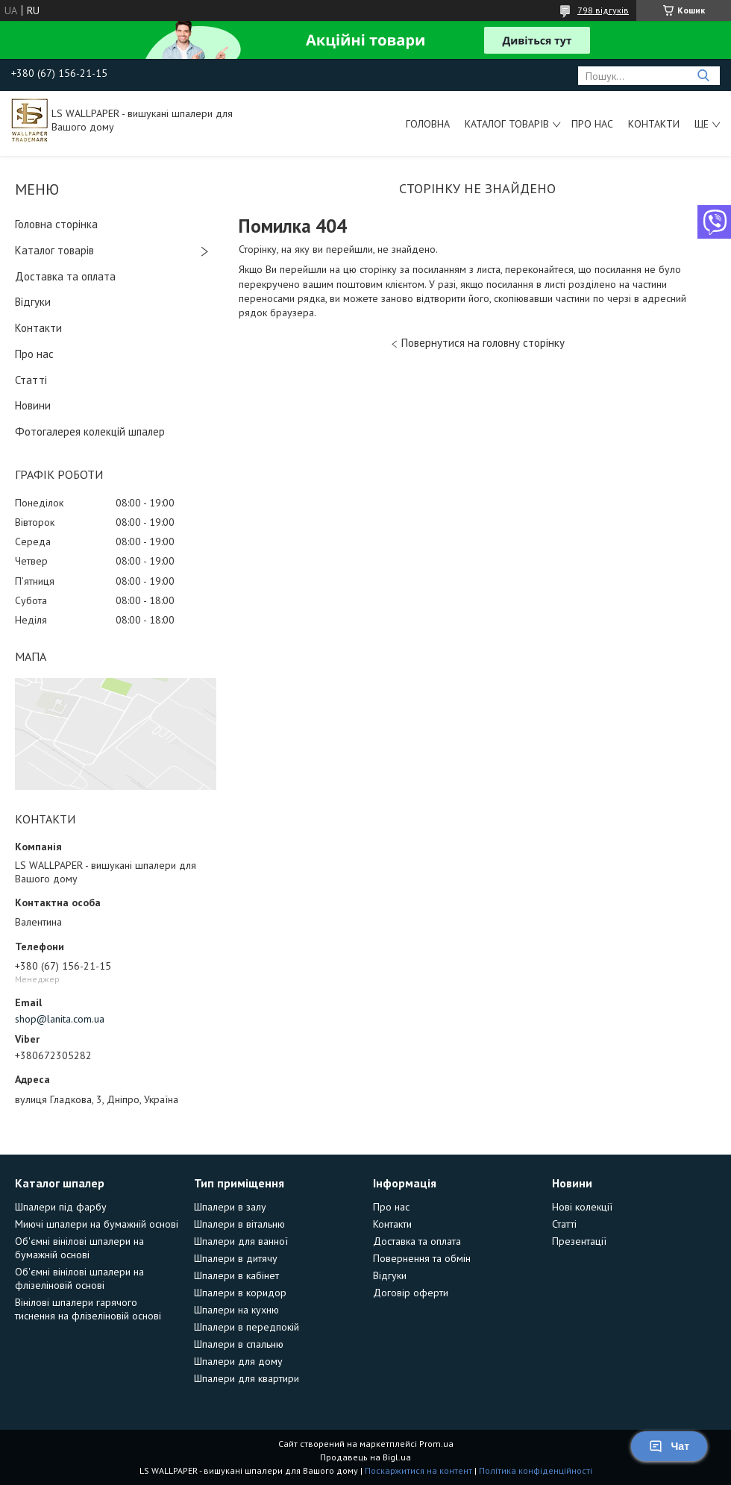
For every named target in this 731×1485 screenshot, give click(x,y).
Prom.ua (436, 1443)
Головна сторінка (56, 224)
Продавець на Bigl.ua (365, 1457)
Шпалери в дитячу (235, 1258)
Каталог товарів (507, 124)
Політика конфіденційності (535, 1470)
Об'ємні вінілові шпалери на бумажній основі (79, 1247)
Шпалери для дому (238, 1361)
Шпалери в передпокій (246, 1327)
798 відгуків (603, 10)
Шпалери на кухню (236, 1309)
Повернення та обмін (422, 1258)
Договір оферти (410, 1292)
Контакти (654, 124)
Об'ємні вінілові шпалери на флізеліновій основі (79, 1278)
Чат (669, 1446)
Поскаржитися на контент (418, 1470)
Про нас (592, 124)
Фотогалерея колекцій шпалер (90, 431)
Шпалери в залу (230, 1207)
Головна (428, 124)
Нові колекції (582, 1207)
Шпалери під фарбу (61, 1207)
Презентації (579, 1241)
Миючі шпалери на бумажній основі (96, 1224)
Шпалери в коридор (240, 1292)
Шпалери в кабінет (236, 1275)
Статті (31, 380)
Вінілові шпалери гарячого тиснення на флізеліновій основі (88, 1309)
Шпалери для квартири (246, 1378)
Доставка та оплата (65, 276)
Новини (33, 405)
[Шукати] (703, 75)
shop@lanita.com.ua (59, 1019)
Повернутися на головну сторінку (483, 343)
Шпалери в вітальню (239, 1224)
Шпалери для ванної (241, 1241)
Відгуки (33, 302)
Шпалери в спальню (238, 1344)
